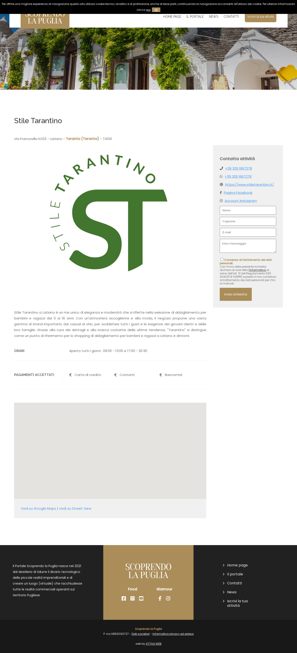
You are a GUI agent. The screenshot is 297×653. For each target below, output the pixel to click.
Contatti (231, 16)
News (213, 16)
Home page (172, 16)
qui (148, 10)
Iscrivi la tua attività (261, 16)
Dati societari (141, 634)
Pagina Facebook (238, 192)
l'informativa (257, 270)
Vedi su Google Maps (38, 508)
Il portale (195, 16)
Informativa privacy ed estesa (173, 634)
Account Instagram (241, 200)
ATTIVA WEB (153, 644)
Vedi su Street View (75, 508)
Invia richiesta (235, 294)
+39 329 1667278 (238, 168)
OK (156, 10)
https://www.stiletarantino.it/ (249, 184)
